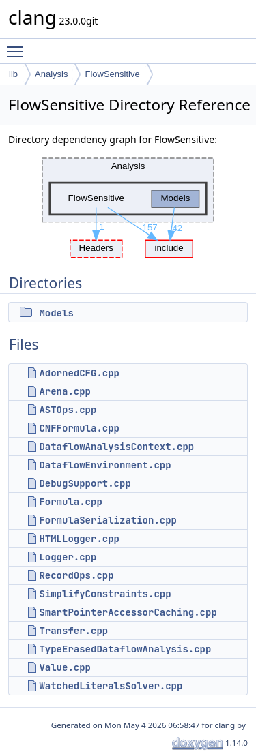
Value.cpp (65, 667)
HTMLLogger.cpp (79, 538)
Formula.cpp (70, 502)
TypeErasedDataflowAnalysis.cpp (125, 649)
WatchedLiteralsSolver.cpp (110, 686)
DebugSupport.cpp (84, 483)
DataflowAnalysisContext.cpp (116, 446)
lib (13, 74)
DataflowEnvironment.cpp (105, 465)
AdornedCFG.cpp (79, 373)
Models (56, 313)
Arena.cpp (65, 391)
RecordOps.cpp (76, 575)
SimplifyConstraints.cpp (105, 594)
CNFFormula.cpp (79, 428)
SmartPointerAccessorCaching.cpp (127, 612)
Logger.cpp (67, 557)
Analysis (51, 74)
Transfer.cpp (73, 630)
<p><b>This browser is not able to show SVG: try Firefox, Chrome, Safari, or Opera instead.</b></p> (128, 204)
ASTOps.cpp (67, 410)
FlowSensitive (112, 74)
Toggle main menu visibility (18, 45)
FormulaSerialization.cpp (108, 520)
